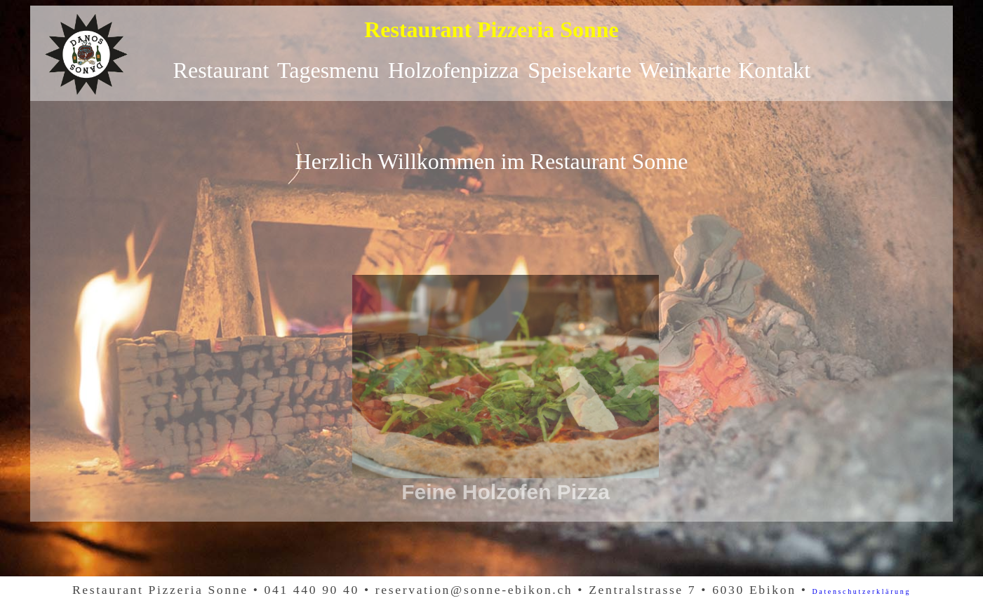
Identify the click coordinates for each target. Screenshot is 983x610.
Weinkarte (685, 70)
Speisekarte (579, 70)
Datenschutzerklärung (862, 591)
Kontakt (774, 70)
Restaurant (221, 70)
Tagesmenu (328, 70)
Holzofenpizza (453, 70)
